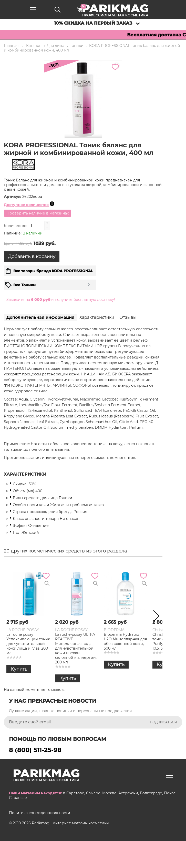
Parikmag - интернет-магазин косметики (70, 823)
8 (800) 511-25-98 (35, 750)
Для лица (55, 45)
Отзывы (128, 317)
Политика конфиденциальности (39, 813)
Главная (11, 45)
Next (155, 617)
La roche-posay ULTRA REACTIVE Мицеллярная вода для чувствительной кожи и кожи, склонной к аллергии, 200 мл (76, 648)
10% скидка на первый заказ (93, 23)
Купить (19, 669)
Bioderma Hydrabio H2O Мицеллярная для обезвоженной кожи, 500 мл (125, 641)
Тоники (77, 45)
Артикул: (13, 196)
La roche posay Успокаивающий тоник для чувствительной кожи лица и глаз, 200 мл (28, 643)
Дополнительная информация (40, 317)
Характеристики (96, 317)
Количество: (15, 225)
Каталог (33, 45)
